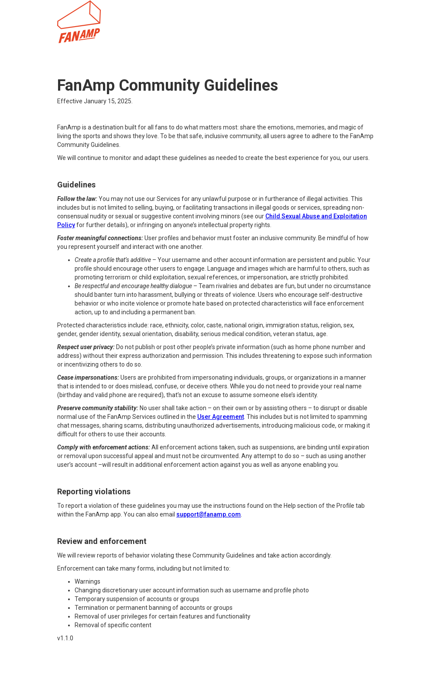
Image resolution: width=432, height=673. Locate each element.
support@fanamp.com (208, 514)
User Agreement (220, 416)
